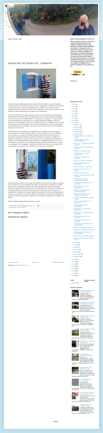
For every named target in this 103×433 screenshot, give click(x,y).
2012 (73, 271)
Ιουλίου (76, 242)
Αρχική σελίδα (35, 262)
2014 (73, 266)
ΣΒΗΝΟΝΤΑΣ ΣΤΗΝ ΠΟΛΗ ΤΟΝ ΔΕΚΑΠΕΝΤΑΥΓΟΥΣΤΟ (82, 194)
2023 (73, 111)
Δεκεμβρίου (77, 124)
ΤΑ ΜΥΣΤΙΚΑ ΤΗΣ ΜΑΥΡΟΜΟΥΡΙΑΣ (83, 227)
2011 (73, 273)
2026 (73, 104)
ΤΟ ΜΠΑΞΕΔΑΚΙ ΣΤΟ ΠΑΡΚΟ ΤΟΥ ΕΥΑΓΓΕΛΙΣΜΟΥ (82, 233)
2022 (73, 113)
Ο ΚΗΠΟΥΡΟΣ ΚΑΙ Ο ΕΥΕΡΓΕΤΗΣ (82, 166)
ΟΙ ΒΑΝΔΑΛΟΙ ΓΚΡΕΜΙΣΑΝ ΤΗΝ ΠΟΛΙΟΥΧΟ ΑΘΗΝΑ (87, 303)
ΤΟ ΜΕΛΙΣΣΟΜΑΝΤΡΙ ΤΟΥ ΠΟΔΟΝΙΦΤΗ (80, 205)
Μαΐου (75, 247)
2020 (73, 118)
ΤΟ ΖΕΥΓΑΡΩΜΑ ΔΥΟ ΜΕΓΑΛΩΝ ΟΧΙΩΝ (86, 368)
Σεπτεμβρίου (77, 131)
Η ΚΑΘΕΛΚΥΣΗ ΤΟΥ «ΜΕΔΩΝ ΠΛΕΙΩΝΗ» (85, 405)
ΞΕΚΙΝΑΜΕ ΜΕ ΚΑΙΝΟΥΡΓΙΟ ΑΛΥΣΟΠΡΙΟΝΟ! (81, 140)
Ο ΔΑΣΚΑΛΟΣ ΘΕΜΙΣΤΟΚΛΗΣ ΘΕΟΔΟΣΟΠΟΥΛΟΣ (81, 190)
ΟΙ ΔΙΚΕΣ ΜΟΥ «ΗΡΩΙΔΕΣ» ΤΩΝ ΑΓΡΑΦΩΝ (87, 316)
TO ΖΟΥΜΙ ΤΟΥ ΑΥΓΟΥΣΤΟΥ (81, 173)
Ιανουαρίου (77, 256)
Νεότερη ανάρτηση (13, 262)
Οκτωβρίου (77, 129)
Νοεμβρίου (77, 127)
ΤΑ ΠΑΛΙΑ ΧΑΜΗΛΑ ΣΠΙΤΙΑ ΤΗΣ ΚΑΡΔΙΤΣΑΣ (87, 329)
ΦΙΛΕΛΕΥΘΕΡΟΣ (22, 207)
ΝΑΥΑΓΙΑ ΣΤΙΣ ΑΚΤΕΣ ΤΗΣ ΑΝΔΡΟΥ (83, 160)
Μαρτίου (76, 252)
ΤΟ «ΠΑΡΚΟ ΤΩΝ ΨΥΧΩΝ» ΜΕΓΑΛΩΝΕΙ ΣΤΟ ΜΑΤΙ (80, 179)
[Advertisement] (36, 50)
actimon (18, 9)
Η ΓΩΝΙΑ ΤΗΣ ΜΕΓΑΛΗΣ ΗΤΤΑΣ (82, 151)
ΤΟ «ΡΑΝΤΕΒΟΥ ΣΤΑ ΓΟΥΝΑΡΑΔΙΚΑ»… (85, 380)
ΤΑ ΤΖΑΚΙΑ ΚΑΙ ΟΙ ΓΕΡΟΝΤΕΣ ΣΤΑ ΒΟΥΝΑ (86, 355)
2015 (73, 264)
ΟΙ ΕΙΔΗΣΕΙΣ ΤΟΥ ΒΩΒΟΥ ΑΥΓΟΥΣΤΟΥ (84, 230)
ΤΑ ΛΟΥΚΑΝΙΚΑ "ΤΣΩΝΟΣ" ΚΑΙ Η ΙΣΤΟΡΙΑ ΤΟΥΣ (87, 393)
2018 (73, 122)
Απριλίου (76, 249)
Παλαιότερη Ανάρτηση (58, 262)
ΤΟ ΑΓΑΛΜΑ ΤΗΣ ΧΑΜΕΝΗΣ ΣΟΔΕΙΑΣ (83, 236)
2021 (73, 116)
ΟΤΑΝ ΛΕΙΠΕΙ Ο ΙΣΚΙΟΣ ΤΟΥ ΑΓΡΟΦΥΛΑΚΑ (81, 187)
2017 (73, 259)
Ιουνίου (76, 245)
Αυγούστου (77, 134)
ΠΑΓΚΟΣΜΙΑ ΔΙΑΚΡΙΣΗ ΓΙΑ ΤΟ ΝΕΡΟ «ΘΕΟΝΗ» (87, 291)
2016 (73, 261)
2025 (73, 106)
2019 (73, 120)
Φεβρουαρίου (77, 254)
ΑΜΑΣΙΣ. (15, 207)
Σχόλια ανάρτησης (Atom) (21, 265)
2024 (73, 109)
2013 (73, 268)
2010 (73, 275)
